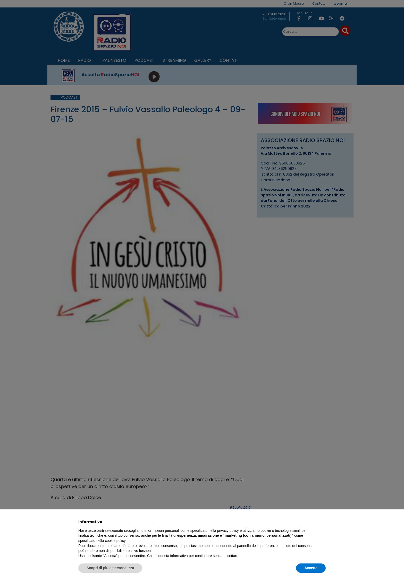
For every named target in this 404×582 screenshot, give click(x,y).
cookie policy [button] (115, 540)
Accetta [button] (310, 568)
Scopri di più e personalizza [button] (110, 568)
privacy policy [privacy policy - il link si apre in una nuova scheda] (228, 530)
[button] (323, 522)
